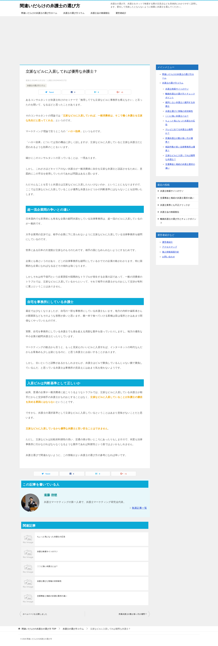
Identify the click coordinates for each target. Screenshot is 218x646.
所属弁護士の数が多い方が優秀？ (133, 614)
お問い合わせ (168, 256)
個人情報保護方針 (170, 252)
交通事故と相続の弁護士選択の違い (52, 596)
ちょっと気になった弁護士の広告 (51, 537)
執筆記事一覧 (139, 508)
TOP (39, 629)
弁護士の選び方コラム (73, 13)
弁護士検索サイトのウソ (47, 551)
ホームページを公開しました (35, 614)
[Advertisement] (109, 39)
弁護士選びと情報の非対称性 (49, 581)
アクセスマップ (169, 247)
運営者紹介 (121, 13)
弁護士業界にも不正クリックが (175, 205)
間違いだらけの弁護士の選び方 (52, 5)
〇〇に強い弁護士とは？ (47, 566)
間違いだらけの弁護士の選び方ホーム (39, 13)
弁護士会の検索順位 (100, 13)
